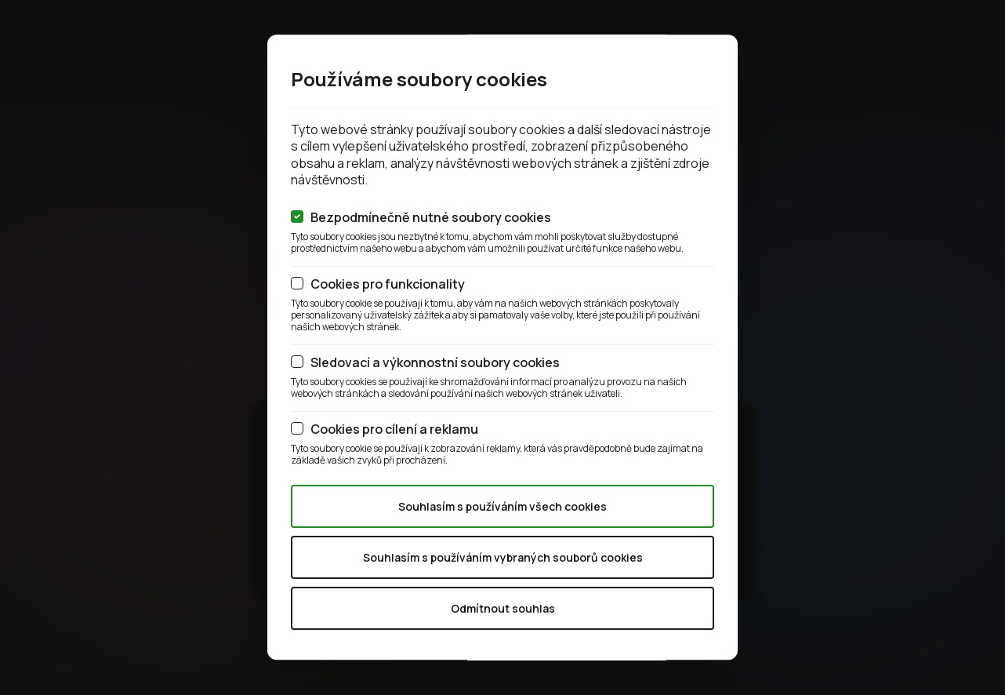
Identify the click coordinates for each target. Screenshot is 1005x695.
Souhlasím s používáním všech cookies (502, 506)
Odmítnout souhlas (503, 608)
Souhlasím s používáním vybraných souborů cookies (503, 557)
